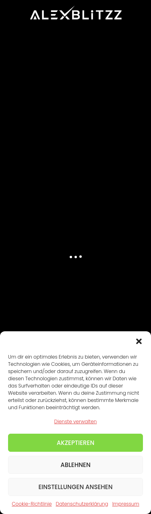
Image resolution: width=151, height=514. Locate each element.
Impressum (125, 503)
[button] (139, 341)
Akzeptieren (76, 443)
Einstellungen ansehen (75, 487)
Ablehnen (75, 465)
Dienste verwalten (75, 421)
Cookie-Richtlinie (32, 503)
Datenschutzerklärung (82, 503)
